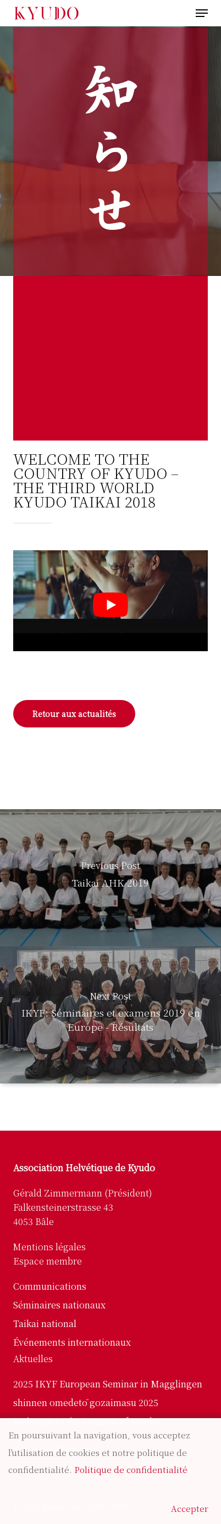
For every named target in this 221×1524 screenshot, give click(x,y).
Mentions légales (49, 1246)
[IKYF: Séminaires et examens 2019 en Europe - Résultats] (110, 1014)
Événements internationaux (72, 1342)
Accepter (189, 1508)
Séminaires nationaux (59, 1305)
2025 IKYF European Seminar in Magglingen (107, 1384)
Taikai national (44, 1323)
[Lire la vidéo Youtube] (110, 604)
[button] (202, 13)
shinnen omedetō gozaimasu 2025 (85, 1402)
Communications (49, 1286)
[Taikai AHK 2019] (110, 877)
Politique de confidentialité (130, 1469)
